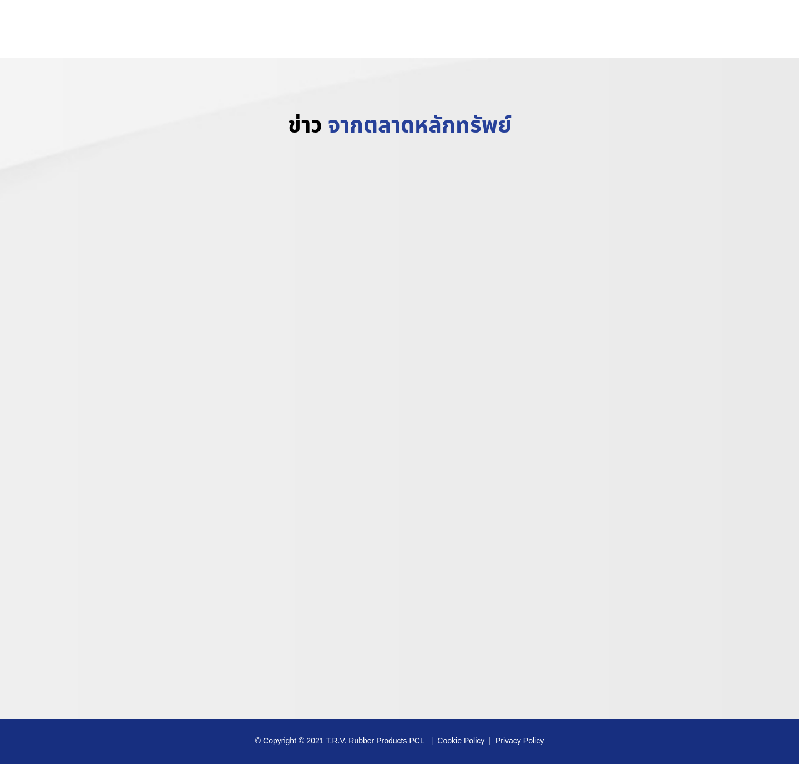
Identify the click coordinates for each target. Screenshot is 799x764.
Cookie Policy (460, 741)
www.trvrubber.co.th (733, 30)
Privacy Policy (519, 741)
